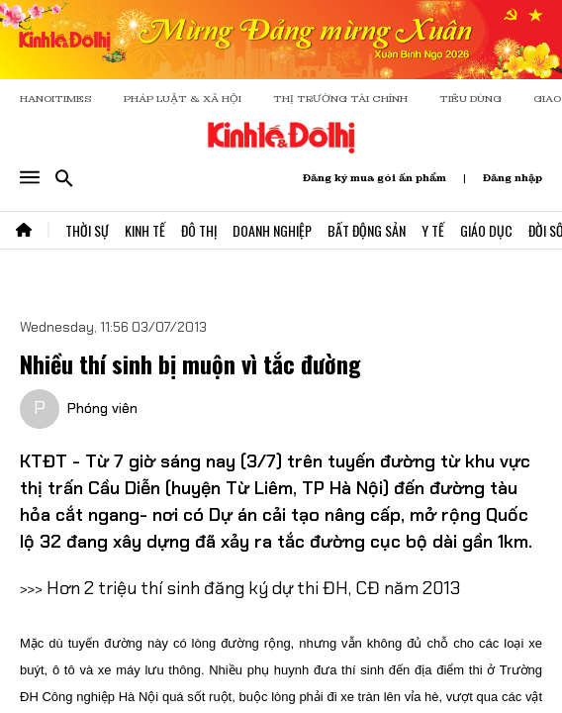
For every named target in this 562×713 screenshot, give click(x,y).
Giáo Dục (486, 230)
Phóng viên (102, 408)
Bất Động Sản (367, 230)
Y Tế (433, 230)
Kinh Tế (145, 230)
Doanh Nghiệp (272, 230)
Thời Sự (87, 230)
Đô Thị (199, 230)
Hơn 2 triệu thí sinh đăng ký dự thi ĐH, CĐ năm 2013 (253, 588)
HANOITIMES (56, 98)
